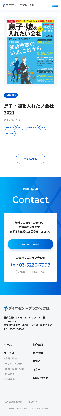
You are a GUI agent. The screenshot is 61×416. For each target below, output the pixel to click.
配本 (43, 127)
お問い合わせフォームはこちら (30, 244)
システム (10, 133)
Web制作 (10, 379)
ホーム (8, 344)
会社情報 (37, 353)
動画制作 (9, 374)
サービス (9, 353)
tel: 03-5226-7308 (30, 265)
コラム (36, 369)
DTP (20, 127)
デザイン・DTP (13, 363)
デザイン (10, 127)
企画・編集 (11, 358)
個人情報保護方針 (13, 401)
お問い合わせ (40, 377)
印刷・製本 (32, 127)
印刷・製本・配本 (14, 369)
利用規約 (32, 401)
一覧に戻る (30, 158)
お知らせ (37, 361)
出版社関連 (11, 95)
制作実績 (37, 344)
